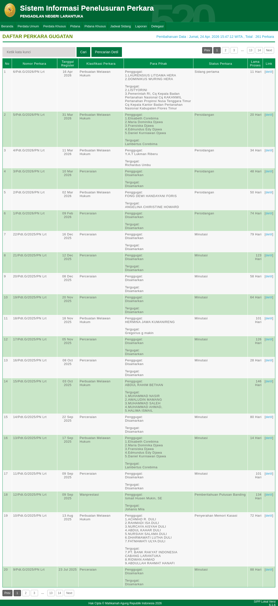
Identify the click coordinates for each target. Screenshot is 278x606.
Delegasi (157, 26)
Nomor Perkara (34, 63)
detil (269, 71)
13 (250, 50)
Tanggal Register (67, 63)
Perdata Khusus (54, 26)
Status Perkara (220, 63)
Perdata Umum (28, 26)
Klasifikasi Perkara (101, 63)
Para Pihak (158, 63)
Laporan (141, 26)
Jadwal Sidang (120, 26)
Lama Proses (255, 63)
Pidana (75, 26)
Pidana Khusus (95, 26)
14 (259, 50)
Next (269, 50)
